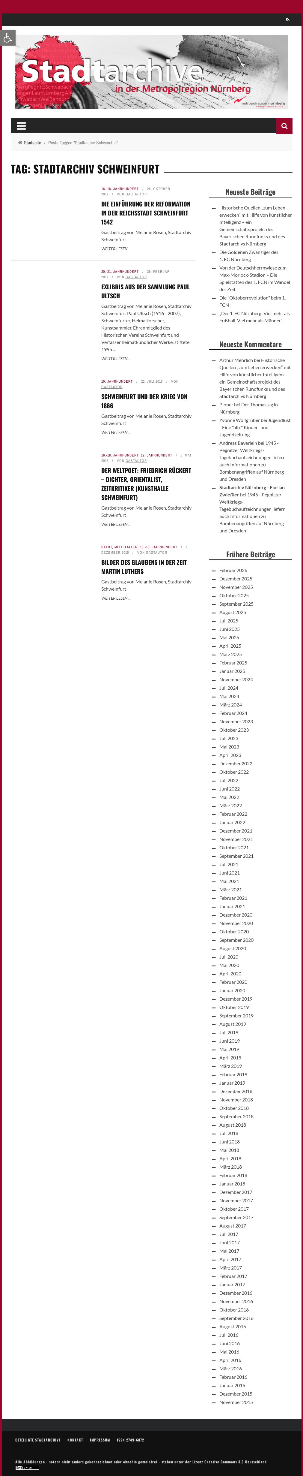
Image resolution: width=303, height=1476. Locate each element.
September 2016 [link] (236, 1318)
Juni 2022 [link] (229, 788)
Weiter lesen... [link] (115, 248)
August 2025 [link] (232, 612)
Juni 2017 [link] (229, 1242)
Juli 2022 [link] (228, 780)
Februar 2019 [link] (233, 1074)
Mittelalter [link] (126, 547)
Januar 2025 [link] (232, 671)
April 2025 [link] (230, 646)
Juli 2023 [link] (228, 738)
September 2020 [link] (236, 940)
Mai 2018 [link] (229, 1150)
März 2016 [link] (230, 1368)
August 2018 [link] (232, 1125)
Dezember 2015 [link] (235, 1393)
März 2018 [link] (230, 1167)
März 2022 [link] (230, 805)
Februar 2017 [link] (233, 1276)
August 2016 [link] (232, 1326)
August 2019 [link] (232, 1024)
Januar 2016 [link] (232, 1385)
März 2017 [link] (230, 1267)
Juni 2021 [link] (229, 872)
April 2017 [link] (230, 1259)
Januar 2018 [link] (232, 1183)
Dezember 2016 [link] (235, 1293)
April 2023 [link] (230, 755)
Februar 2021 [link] (233, 898)
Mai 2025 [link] (229, 637)
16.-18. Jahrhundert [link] (120, 188)
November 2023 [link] (236, 721)
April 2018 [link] (230, 1158)
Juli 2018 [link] (228, 1133)
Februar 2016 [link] (233, 1377)
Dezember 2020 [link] (235, 914)
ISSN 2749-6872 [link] (130, 1439)
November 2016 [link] (236, 1301)
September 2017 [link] (236, 1217)
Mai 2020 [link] (229, 965)
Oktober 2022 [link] (234, 772)
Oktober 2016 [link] (234, 1309)
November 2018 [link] (236, 1099)
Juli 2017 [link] (228, 1234)
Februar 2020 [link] (233, 982)
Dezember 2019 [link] (235, 999)
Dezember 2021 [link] (235, 830)
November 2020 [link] (236, 923)
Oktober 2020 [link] (234, 931)
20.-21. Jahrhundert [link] (120, 271)
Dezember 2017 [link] (235, 1192)
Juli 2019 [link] (228, 1032)
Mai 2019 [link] (229, 1049)
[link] (8, 38)
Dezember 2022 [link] (235, 763)
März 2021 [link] (230, 889)
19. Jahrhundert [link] (117, 381)
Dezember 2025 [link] (235, 578)
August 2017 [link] (232, 1225)
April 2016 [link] (230, 1360)
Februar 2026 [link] (233, 570)
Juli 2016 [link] (228, 1335)
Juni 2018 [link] (229, 1141)
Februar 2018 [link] (233, 1175)
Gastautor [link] (136, 194)
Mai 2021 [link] (229, 881)
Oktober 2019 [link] (234, 1007)
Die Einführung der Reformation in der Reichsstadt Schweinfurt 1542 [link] (145, 212)
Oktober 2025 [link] (234, 595)
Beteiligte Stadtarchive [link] (38, 1439)
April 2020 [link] (230, 973)
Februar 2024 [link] (233, 713)
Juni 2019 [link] (229, 1041)
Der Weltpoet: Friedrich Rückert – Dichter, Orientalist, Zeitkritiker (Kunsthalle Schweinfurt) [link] (146, 484)
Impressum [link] (100, 1439)
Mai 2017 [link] (229, 1251)
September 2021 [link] (236, 856)
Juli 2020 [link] (228, 956)
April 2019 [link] (230, 1057)
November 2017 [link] (236, 1200)
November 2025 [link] (236, 587)
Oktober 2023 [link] (234, 730)
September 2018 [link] (236, 1116)
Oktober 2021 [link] (234, 847)
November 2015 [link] (236, 1402)
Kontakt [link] (75, 1439)
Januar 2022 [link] (232, 822)
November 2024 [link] (236, 679)
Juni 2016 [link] (229, 1343)
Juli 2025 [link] (228, 620)
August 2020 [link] (232, 948)
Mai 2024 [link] (229, 696)
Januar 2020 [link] (232, 990)
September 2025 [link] (236, 604)
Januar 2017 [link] (232, 1284)
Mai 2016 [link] (229, 1351)
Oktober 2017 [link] (234, 1209)
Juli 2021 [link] (228, 864)
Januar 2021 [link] (232, 906)
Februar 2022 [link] (233, 814)
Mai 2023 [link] (229, 746)
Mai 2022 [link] (229, 797)
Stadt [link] (106, 547)
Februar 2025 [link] (233, 662)
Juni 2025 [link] (229, 629)
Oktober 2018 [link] (234, 1108)
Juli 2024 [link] (228, 688)
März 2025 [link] (230, 654)
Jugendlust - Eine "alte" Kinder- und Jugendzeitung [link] (255, 427)
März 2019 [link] (230, 1066)
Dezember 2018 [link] (235, 1091)
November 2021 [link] (236, 839)
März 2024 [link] (230, 704)
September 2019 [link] (236, 1015)
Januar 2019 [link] (232, 1083)
